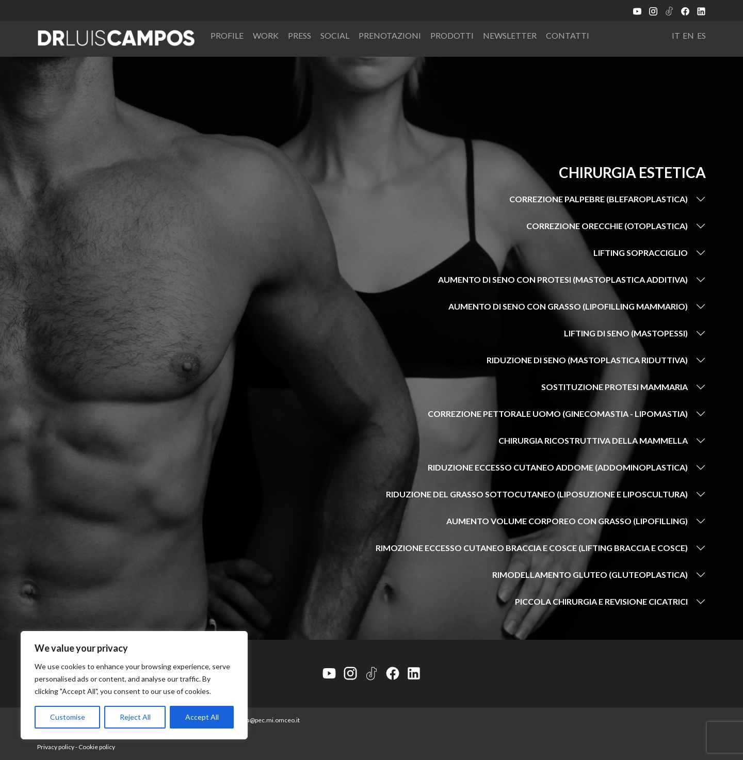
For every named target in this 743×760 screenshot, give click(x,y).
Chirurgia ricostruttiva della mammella (593, 440)
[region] (134, 685)
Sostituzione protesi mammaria (614, 387)
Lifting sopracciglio (640, 252)
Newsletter (510, 35)
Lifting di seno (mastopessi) (626, 333)
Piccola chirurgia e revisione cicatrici (601, 601)
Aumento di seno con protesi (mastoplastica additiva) (563, 279)
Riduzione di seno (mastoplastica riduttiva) (587, 360)
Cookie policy (96, 747)
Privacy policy (55, 747)
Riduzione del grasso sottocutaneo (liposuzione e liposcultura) (537, 494)
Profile (227, 35)
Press (299, 35)
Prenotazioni (390, 35)
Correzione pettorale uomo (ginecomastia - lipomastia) (558, 413)
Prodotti (452, 35)
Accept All (202, 717)
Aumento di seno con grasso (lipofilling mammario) (568, 306)
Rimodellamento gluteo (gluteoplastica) (590, 574)
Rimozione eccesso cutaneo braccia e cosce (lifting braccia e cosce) (532, 548)
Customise (67, 717)
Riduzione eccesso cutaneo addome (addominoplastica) (558, 467)
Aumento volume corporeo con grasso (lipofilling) (567, 521)
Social (334, 35)
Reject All (135, 717)
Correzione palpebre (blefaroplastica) (598, 199)
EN (688, 35)
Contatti (567, 35)
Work (266, 35)
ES (701, 35)
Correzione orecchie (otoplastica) (607, 226)
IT (676, 35)
